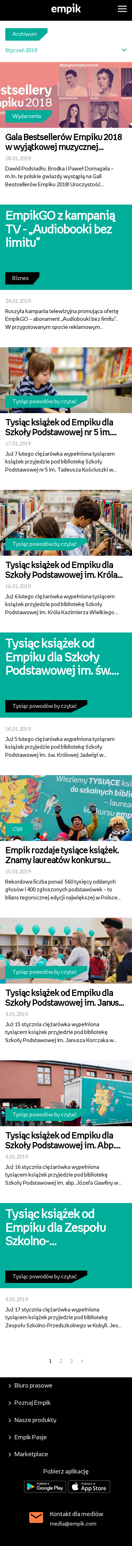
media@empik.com (73, 1524)
